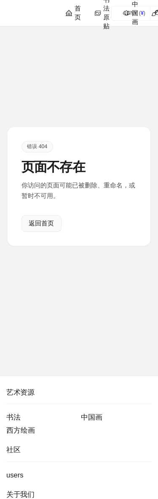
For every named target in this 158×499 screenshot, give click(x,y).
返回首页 (41, 223)
